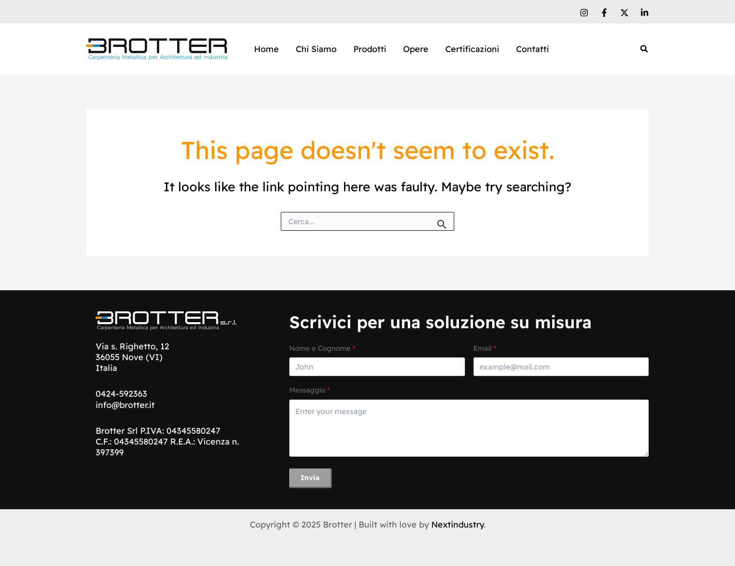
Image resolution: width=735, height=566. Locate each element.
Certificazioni (472, 49)
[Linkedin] (644, 12)
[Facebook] (604, 12)
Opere (415, 49)
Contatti (532, 49)
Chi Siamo (316, 49)
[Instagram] (584, 12)
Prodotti (369, 49)
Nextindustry (457, 524)
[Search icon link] (644, 50)
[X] (624, 12)
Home (266, 49)
